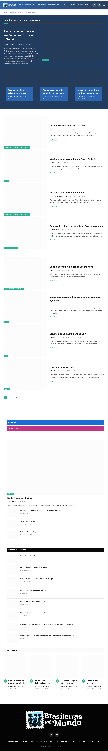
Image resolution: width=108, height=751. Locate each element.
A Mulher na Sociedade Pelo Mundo (17, 147)
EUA (6, 355)
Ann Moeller (83, 96)
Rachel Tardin (55, 129)
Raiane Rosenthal (56, 337)
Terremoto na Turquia (28, 521)
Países (65, 5)
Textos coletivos (11, 248)
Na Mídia (34, 741)
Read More (53, 139)
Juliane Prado (49, 96)
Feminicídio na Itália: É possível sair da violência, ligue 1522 (75, 299)
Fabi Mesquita (55, 371)
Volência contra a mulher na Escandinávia (71, 266)
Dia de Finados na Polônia (19, 498)
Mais (73, 5)
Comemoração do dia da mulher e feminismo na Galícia (54, 91)
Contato (54, 741)
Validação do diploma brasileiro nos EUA (34, 601)
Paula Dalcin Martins (94, 686)
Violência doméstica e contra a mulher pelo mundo (88, 91)
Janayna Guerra (56, 162)
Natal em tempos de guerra (30, 532)
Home (21, 5)
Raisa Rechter (9, 44)
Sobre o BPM (30, 5)
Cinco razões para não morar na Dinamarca (36, 613)
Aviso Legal (65, 741)
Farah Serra (55, 304)
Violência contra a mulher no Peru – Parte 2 (72, 159)
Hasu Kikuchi (14, 96)
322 (69, 688)
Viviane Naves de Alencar (59, 196)
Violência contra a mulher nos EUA (68, 334)
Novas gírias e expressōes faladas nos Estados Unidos (40, 510)
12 (73, 371)
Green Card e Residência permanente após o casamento (40, 556)
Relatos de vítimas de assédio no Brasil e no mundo (77, 226)
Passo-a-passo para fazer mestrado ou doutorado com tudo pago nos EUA (47, 636)
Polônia (45, 60)
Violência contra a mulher (14, 288)
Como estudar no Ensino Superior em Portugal (37, 579)
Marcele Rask (55, 270)
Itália (6, 322)
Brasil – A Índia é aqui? (61, 367)
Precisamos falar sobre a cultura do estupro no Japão (16, 91)
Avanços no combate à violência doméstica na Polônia (19, 35)
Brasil (7, 389)
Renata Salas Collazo (42, 686)
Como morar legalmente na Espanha (33, 567)
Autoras (24, 741)
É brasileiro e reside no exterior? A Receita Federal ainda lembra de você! (46, 624)
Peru (6, 181)
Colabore (42, 5)
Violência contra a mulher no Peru (67, 192)
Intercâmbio (83, 5)
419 (46, 688)
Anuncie (44, 741)
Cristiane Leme (67, 686)
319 (99, 688)
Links (98, 741)
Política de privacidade (83, 741)
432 (15, 688)
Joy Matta (13, 686)
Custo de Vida (53, 5)
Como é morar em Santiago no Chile (33, 590)
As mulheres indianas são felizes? (67, 125)
